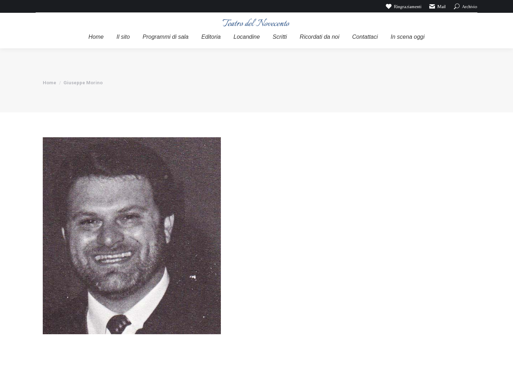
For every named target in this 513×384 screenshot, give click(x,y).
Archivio (465, 6)
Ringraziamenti (403, 6)
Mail (437, 6)
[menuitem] (96, 37)
